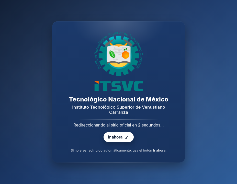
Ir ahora (118, 137)
